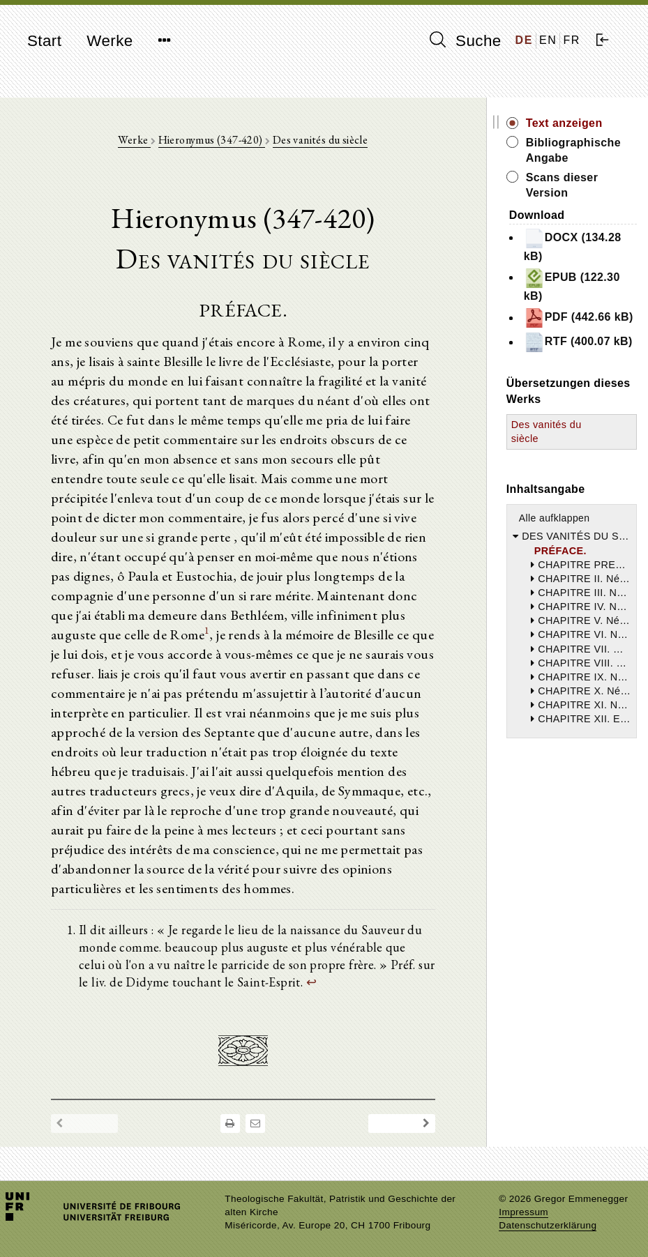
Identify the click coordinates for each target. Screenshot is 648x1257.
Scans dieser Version (562, 185)
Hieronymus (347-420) (211, 139)
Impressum (523, 1212)
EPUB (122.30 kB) (572, 285)
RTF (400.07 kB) (578, 342)
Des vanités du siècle (320, 139)
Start (44, 40)
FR (571, 40)
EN (548, 40)
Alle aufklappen (554, 518)
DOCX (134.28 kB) (572, 245)
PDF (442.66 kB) (578, 317)
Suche (465, 40)
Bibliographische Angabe (573, 150)
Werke (109, 40)
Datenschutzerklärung (547, 1225)
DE (524, 40)
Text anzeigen (564, 123)
